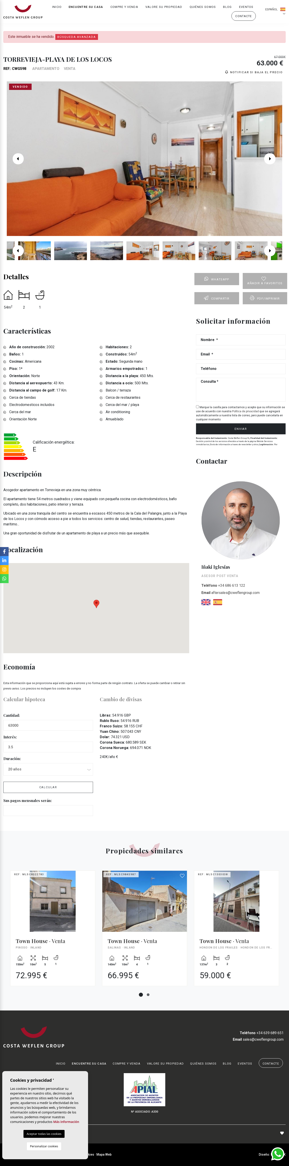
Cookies (88, 1154)
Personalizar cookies (44, 1146)
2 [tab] (148, 994)
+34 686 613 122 (223, 586)
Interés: (10, 737)
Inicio (57, 8)
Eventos (246, 8)
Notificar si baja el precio (254, 72)
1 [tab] (141, 995)
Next (273, 159)
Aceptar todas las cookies (44, 1134)
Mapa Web (104, 1154)
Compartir (217, 298)
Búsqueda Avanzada (76, 37)
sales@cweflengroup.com (258, 1039)
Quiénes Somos (203, 8)
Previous (16, 159)
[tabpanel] (53, 931)
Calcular (48, 787)
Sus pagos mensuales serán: (27, 800)
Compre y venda (124, 8)
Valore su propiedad (163, 8)
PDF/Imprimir (265, 298)
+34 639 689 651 (261, 1033)
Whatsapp (216, 279)
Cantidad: (11, 715)
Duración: (12, 758)
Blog (227, 8)
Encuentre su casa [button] (86, 8)
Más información (66, 1122)
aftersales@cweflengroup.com (230, 593)
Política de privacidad (245, 411)
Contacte (243, 17)
